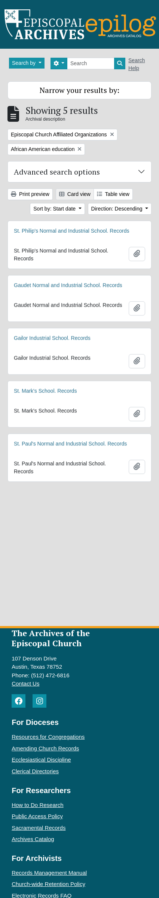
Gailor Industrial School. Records (52, 339)
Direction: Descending (117, 209)
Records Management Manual (49, 873)
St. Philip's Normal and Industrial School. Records (71, 231)
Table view (113, 194)
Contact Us (25, 683)
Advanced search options (57, 172)
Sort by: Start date (55, 209)
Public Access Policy (37, 816)
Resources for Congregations (48, 737)
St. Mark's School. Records (45, 392)
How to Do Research (37, 805)
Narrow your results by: (79, 90)
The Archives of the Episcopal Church (51, 638)
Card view (75, 194)
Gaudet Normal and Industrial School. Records (68, 286)
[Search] (90, 63)
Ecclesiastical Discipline (41, 759)
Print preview (30, 194)
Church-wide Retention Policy (48, 884)
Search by (24, 63)
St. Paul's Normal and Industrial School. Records (70, 445)
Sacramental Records (38, 828)
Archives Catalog (33, 839)
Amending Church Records (45, 748)
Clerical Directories (35, 771)
